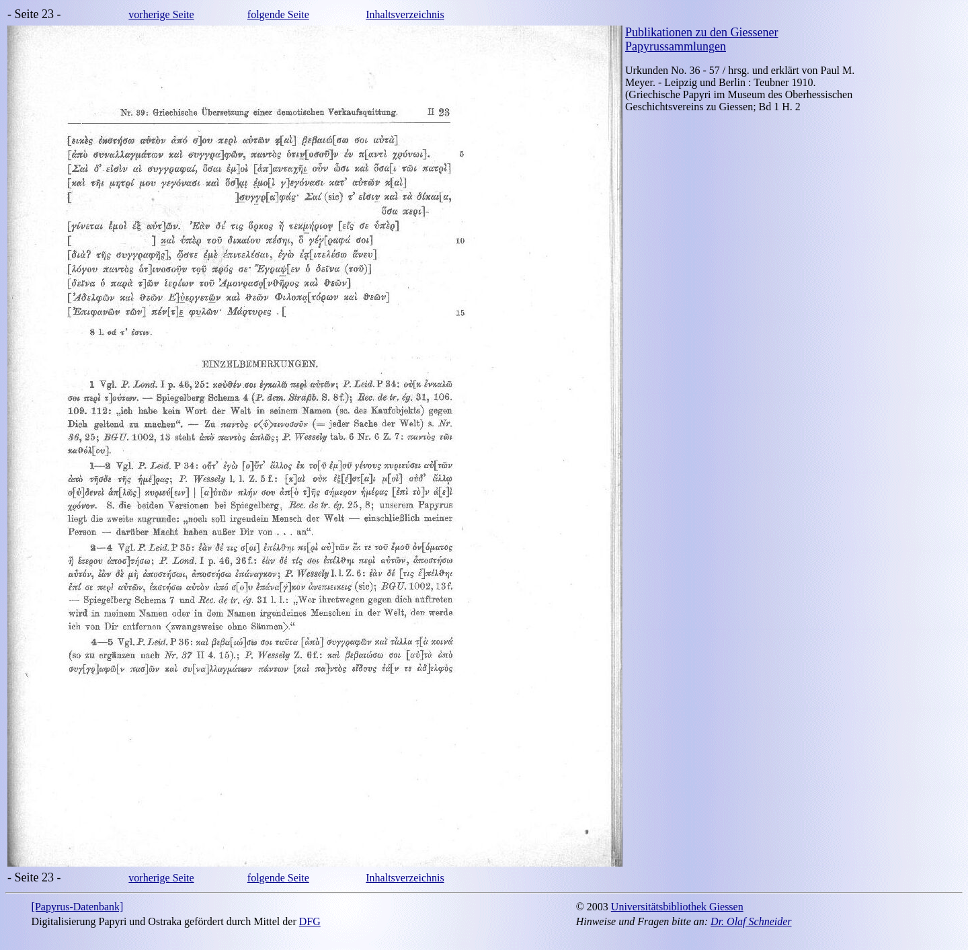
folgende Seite (278, 14)
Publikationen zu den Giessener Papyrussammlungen (701, 39)
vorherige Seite (161, 14)
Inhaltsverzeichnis (405, 14)
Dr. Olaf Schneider (751, 921)
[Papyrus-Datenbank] (78, 906)
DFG (310, 921)
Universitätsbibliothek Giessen (677, 906)
